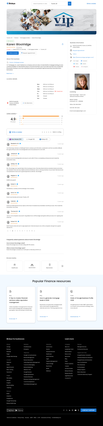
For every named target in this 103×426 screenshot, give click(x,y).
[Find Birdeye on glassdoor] (78, 410)
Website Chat (27, 369)
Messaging (9, 378)
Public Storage (49, 363)
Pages (8, 354)
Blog (66, 358)
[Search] (69, 4)
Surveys (8, 380)
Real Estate (49, 366)
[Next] (62, 266)
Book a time (68, 354)
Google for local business (30, 355)
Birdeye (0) (43, 139)
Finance (16, 38)
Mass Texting (10, 369)
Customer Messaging (29, 364)
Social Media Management (30, 384)
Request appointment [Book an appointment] (28, 53)
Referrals (9, 351)
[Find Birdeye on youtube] (75, 410)
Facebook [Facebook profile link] (84, 61)
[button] (8, 231)
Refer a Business (81, 372)
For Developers (81, 367)
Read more (10, 73)
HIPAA (35, 417)
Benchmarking (10, 385)
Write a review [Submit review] (12, 53)
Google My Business (29, 374)
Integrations (10, 398)
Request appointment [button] (78, 50)
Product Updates (69, 363)
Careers (67, 366)
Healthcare (49, 354)
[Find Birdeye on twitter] (66, 410)
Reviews (9, 349)
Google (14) (30, 139)
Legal (47, 358)
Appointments (10, 367)
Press (66, 361)
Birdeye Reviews (69, 371)
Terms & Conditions (12, 417)
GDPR (31, 417)
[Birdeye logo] (11, 3)
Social (8, 364)
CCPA (38, 417)
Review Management (29, 357)
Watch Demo (68, 351)
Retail (47, 368)
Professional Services (82, 349)
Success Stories (69, 368)
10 (32, 231)
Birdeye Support (81, 369)
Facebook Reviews (28, 376)
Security (27, 417)
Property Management (51, 361)
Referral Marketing (28, 367)
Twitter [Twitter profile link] (76, 63)
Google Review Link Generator (84, 360)
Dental (48, 349)
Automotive (49, 346)
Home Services (50, 356)
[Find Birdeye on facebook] (64, 410)
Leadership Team (69, 349)
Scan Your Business (82, 362)
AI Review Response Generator (85, 357)
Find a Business (81, 364)
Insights (9, 382)
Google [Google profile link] (76, 61)
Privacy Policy (21, 417)
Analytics (9, 396)
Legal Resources (69, 375)
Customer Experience (29, 381)
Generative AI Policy (46, 417)
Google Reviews (28, 372)
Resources (67, 356)
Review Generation (28, 360)
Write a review (91, 4)
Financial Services (50, 351)
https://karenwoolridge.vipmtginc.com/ (83, 57)
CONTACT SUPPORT (88, 410)
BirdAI (8, 393)
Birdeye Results (69, 373)
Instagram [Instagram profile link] (84, 66)
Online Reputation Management (32, 362)
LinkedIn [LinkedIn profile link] (83, 63)
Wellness (48, 371)
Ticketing (9, 387)
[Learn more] (82, 82)
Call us (74, 54)
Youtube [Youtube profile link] (76, 66)
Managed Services (81, 346)
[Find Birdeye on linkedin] (69, 410)
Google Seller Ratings (12, 356)
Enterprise (26, 349)
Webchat (9, 362)
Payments (9, 372)
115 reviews (19, 47)
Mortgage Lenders (25, 38)
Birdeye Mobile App (11, 403)
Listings (8, 346)
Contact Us (68, 378)
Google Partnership (11, 400)
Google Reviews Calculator (84, 355)
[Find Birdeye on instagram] (72, 410)
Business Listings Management (31, 379)
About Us (67, 346)
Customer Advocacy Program (84, 374)
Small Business (27, 346)
